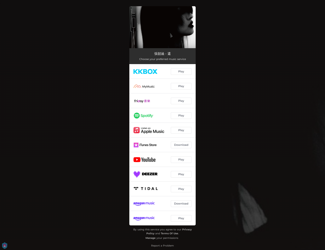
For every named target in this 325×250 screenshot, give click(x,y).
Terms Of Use (169, 233)
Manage (151, 237)
